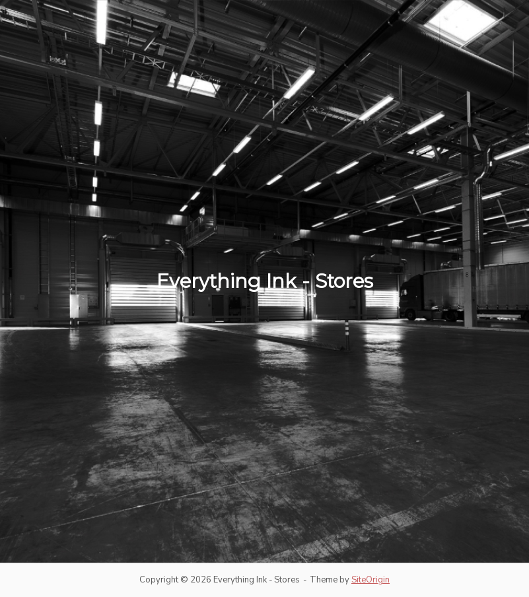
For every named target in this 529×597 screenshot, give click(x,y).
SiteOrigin (370, 580)
